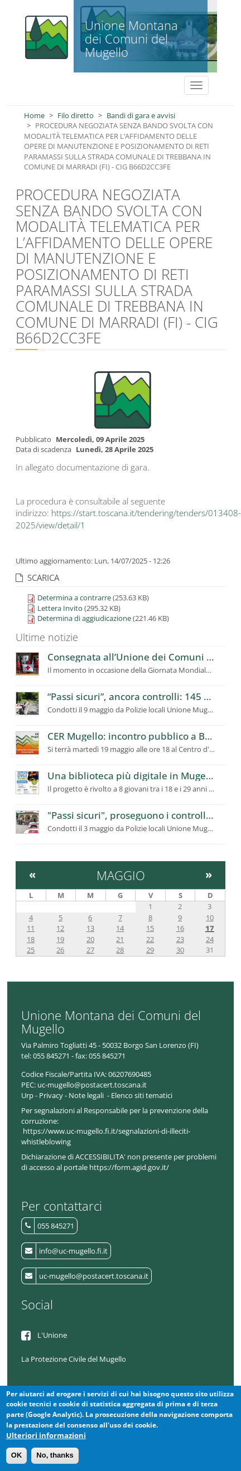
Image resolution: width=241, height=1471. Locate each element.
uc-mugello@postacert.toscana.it (93, 1276)
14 (120, 928)
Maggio (121, 875)
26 (60, 950)
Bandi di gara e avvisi (141, 115)
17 (209, 928)
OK (16, 1457)
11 (31, 928)
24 (210, 939)
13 (90, 928)
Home (34, 115)
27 (90, 950)
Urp (27, 1095)
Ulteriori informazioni (46, 1436)
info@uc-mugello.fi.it (73, 1251)
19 (60, 939)
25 (31, 950)
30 (180, 950)
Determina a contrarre (74, 598)
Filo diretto (75, 115)
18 (31, 939)
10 (210, 917)
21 (120, 939)
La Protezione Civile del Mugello (73, 1359)
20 (90, 939)
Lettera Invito (60, 608)
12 (60, 928)
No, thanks (54, 1457)
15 (150, 928)
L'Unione (52, 1335)
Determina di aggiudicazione (84, 618)
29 (150, 950)
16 (180, 928)
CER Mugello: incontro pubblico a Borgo (136, 736)
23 (180, 939)
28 (120, 950)
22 (150, 939)
